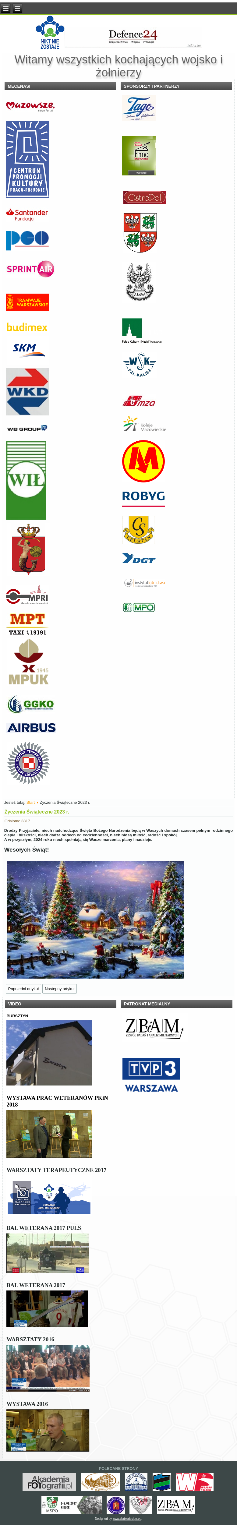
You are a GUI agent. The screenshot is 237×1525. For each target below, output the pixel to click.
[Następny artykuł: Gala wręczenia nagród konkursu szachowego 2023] (59, 989)
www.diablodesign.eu (127, 1518)
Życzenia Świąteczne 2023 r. (37, 811)
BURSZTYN (17, 1016)
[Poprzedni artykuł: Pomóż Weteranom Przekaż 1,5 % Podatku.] (23, 989)
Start (31, 802)
